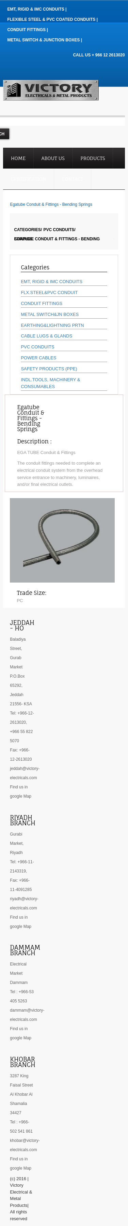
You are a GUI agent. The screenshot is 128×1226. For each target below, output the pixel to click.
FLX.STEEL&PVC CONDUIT (49, 292)
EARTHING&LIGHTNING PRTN (52, 325)
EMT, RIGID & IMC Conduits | (36, 9)
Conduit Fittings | (27, 29)
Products (92, 158)
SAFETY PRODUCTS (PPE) (49, 368)
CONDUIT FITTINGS (41, 303)
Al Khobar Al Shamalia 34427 (21, 1103)
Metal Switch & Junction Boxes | (44, 40)
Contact (72, 179)
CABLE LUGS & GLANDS (46, 335)
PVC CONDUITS (37, 346)
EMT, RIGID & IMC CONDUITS (51, 281)
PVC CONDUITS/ (60, 230)
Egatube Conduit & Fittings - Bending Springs (57, 239)
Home (18, 158)
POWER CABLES (38, 357)
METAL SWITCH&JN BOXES (50, 314)
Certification (28, 179)
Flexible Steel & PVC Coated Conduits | (52, 19)
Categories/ (28, 230)
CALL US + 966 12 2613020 (99, 55)
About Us (53, 158)
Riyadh (16, 852)
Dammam (19, 982)
